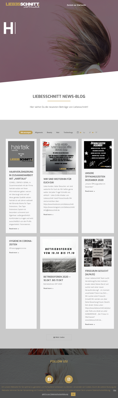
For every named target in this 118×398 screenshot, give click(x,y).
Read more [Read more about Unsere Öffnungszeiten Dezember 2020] (90, 191)
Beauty (49, 132)
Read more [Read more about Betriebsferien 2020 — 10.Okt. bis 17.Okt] (48, 288)
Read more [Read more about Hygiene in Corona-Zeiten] (14, 253)
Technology (68, 132)
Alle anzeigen (26, 132)
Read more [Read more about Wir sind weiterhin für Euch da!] (48, 215)
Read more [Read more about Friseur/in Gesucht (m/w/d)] (90, 324)
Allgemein (39, 132)
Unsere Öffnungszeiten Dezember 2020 (95, 177)
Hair (57, 132)
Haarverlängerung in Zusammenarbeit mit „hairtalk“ (21, 175)
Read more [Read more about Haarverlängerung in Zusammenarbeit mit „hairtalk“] (14, 229)
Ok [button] (73, 394)
